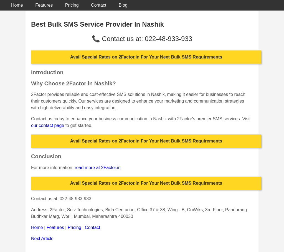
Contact (98, 5)
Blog (123, 5)
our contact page (47, 125)
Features (44, 5)
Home (17, 5)
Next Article (42, 238)
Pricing (72, 5)
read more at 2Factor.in (97, 167)
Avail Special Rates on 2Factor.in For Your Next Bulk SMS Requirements (146, 57)
